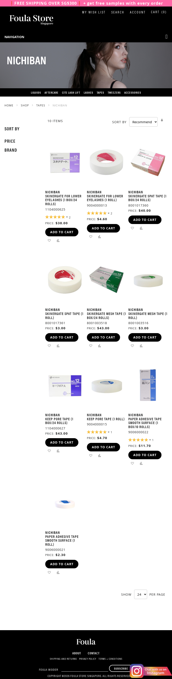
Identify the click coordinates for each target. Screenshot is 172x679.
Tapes (41, 105)
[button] (49, 240)
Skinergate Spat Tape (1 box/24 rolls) (147, 198)
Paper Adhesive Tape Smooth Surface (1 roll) (62, 540)
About (76, 653)
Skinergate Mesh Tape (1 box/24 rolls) (106, 315)
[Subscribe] (121, 668)
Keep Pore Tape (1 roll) (106, 418)
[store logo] (26, 20)
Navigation (14, 37)
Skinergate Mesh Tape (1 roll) (147, 315)
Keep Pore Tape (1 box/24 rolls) (59, 420)
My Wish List (94, 12)
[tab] (20, 128)
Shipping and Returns (63, 659)
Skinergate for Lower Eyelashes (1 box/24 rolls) (63, 199)
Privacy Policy (87, 659)
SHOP (25, 105)
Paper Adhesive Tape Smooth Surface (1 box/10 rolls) (145, 422)
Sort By (119, 122)
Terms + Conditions (110, 659)
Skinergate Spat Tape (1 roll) (64, 315)
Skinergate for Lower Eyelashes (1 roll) (105, 198)
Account (138, 12)
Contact (94, 653)
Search (117, 12)
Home (9, 105)
